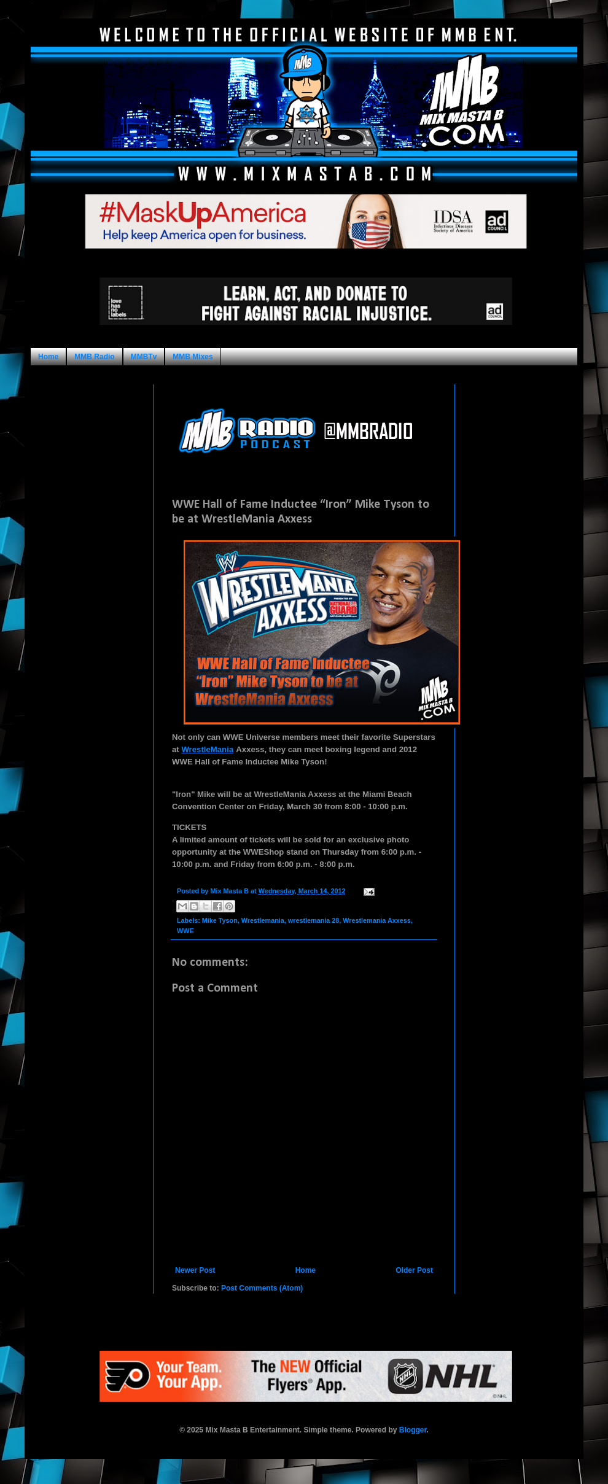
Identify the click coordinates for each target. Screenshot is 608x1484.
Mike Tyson (220, 920)
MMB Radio (94, 356)
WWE (185, 930)
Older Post (414, 1270)
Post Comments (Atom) (262, 1288)
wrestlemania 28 (313, 920)
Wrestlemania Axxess (376, 920)
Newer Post (195, 1270)
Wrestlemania (262, 920)
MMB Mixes (192, 356)
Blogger (413, 1430)
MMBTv (144, 356)
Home (48, 356)
